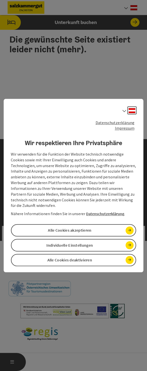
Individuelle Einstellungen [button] (69, 245)
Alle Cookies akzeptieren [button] (69, 230)
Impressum (124, 128)
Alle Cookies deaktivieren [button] (69, 259)
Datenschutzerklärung (115, 122)
